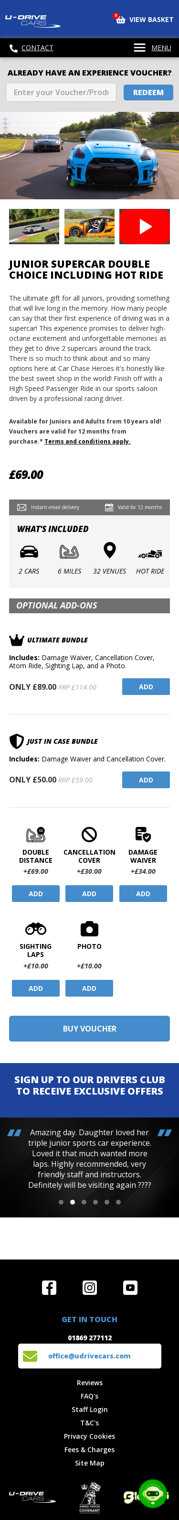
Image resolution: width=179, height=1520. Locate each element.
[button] (61, 1202)
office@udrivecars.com (89, 1355)
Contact (31, 48)
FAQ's (89, 1396)
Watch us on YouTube (130, 1288)
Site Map (90, 1462)
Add (146, 686)
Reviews (90, 1382)
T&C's (89, 1422)
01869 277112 (90, 1337)
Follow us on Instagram (90, 1288)
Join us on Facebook (49, 1288)
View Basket (145, 18)
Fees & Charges (89, 1449)
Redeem (148, 92)
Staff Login (90, 1409)
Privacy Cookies (89, 1436)
